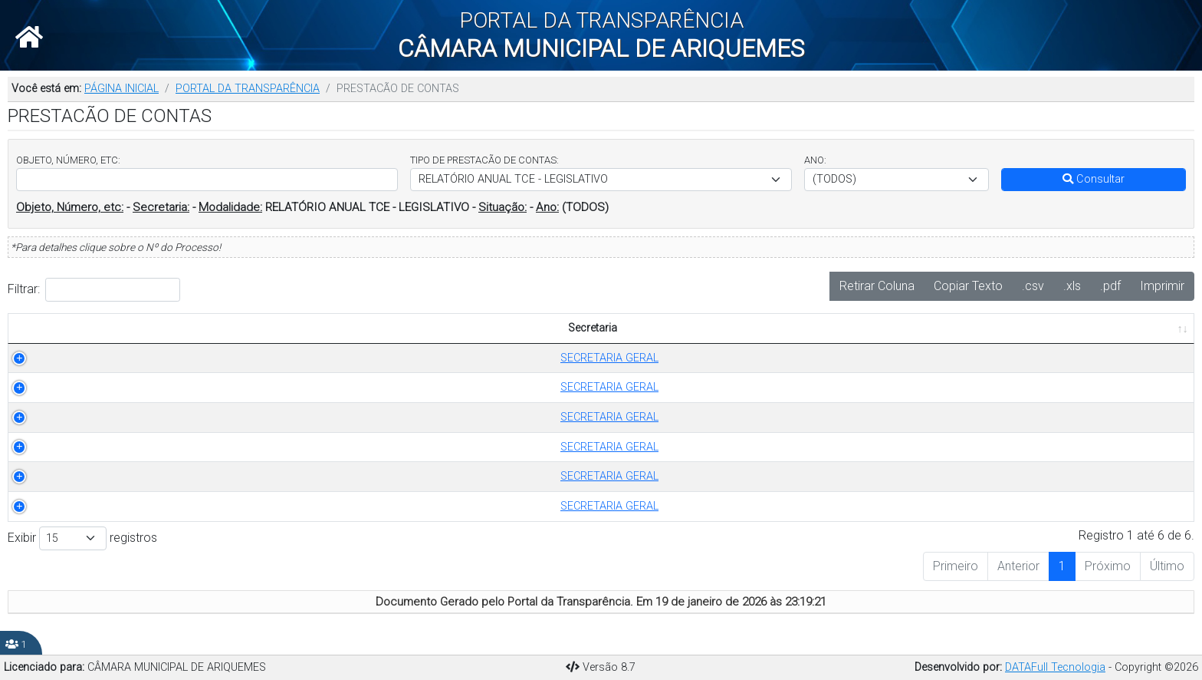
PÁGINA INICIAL (121, 88)
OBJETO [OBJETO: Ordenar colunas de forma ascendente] (489, 328)
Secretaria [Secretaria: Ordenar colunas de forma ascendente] (69, 328)
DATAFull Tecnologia (1055, 667)
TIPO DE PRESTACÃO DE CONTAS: (484, 160)
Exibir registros (82, 538)
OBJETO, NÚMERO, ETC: (68, 160)
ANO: (815, 160)
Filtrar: (94, 290)
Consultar (1093, 179)
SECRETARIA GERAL (77, 358)
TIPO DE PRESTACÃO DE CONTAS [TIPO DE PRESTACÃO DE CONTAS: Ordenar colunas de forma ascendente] (263, 328)
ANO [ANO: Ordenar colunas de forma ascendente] (422, 328)
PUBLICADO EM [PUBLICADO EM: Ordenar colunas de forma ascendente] (1113, 328)
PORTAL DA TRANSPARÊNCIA (248, 88)
